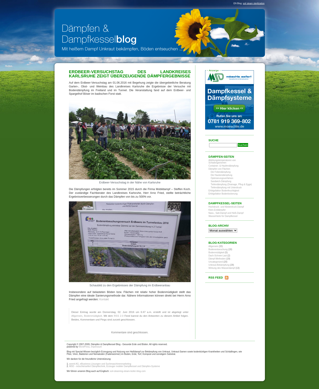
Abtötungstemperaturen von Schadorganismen (222, 161)
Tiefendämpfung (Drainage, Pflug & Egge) (231, 184)
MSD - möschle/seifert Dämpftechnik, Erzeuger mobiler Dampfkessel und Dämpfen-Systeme (114, 366)
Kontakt (104, 299)
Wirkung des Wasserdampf (221, 268)
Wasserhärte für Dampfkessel (222, 216)
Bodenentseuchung (218, 249)
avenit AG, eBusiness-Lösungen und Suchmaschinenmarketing (100, 364)
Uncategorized (215, 262)
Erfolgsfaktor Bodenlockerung (222, 194)
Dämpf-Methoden (217, 258)
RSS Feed (215, 277)
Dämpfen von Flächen (219, 169)
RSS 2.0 (118, 315)
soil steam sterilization (254, 3)
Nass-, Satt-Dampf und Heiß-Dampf (225, 213)
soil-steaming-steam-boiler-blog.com (128, 371)
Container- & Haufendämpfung (223, 166)
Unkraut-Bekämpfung (219, 265)
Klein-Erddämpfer (217, 210)
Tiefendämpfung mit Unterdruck (226, 187)
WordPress (84, 347)
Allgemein (76, 315)
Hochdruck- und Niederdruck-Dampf (226, 207)
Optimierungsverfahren (222, 178)
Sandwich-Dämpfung (221, 181)
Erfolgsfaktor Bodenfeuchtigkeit (223, 190)
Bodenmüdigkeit (93, 315)
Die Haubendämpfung (221, 175)
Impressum (96, 347)
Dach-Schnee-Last (217, 255)
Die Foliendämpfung (221, 172)
